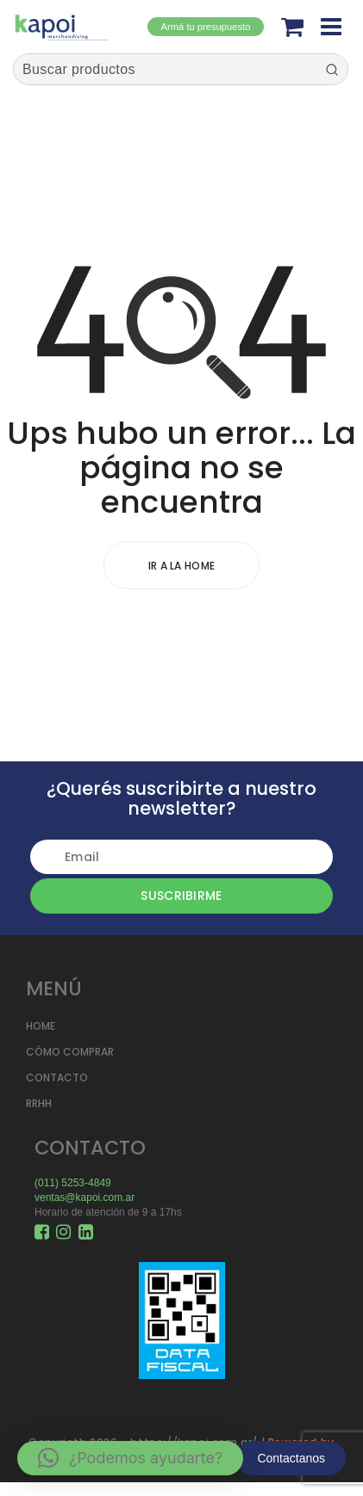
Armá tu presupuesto (206, 27)
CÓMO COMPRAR (70, 1051)
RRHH (39, 1103)
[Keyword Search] (165, 69)
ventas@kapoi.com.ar (84, 1197)
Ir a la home (182, 565)
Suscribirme (181, 895)
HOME (40, 1026)
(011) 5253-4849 (72, 1183)
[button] (130, 1458)
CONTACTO (57, 1077)
